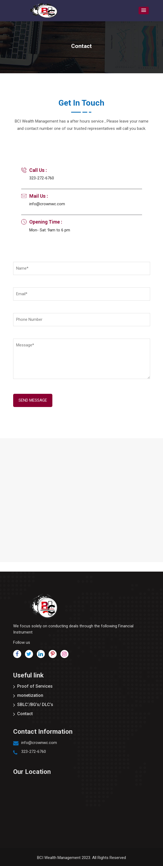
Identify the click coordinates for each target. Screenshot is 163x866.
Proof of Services (35, 686)
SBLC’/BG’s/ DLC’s (35, 704)
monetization (30, 695)
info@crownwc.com (39, 742)
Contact (25, 713)
